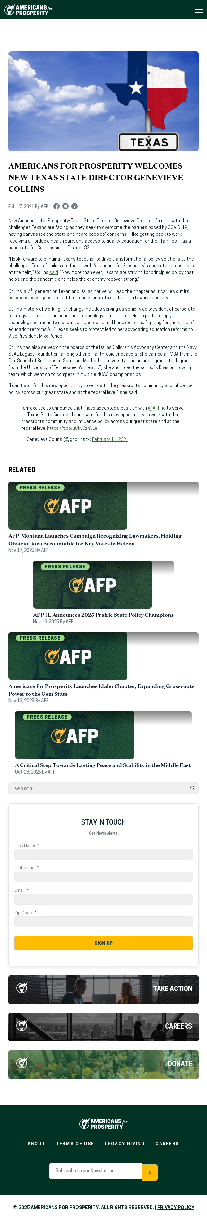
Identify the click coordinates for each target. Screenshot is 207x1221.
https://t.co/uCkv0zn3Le (72, 428)
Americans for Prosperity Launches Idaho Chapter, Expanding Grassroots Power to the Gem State (101, 690)
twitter (65, 207)
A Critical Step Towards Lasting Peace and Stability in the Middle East (103, 765)
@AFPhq (157, 408)
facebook (56, 207)
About (36, 1143)
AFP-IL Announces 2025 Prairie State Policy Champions (103, 615)
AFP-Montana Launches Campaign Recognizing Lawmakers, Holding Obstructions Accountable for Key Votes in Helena (95, 540)
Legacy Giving (125, 1143)
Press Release (40, 488)
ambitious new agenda (31, 298)
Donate (180, 1063)
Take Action (172, 988)
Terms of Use (75, 1143)
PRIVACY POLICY (175, 1207)
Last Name (26, 868)
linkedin (74, 207)
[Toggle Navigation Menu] (198, 9)
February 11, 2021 (110, 440)
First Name (26, 846)
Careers (178, 1026)
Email (21, 891)
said (53, 272)
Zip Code (25, 913)
